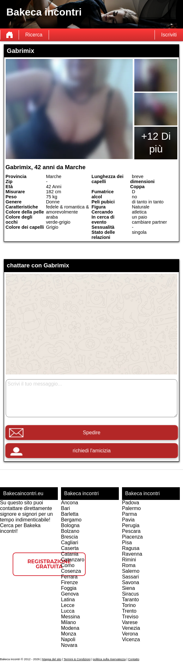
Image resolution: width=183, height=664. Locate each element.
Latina (68, 599)
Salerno (130, 571)
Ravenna (132, 554)
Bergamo (71, 519)
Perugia (130, 525)
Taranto (130, 599)
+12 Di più (156, 143)
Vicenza (131, 639)
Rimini (129, 559)
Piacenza (132, 537)
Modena (70, 628)
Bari (65, 508)
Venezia (131, 628)
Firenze (69, 582)
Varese (130, 622)
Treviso (130, 616)
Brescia (69, 537)
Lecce (68, 605)
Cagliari (69, 542)
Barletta (69, 514)
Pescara (131, 531)
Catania (69, 554)
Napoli (68, 639)
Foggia (68, 588)
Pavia (128, 519)
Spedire (91, 432)
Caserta (70, 548)
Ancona (69, 502)
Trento (129, 611)
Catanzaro (72, 559)
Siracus (130, 594)
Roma (129, 565)
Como (68, 565)
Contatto (133, 659)
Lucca (68, 611)
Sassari (130, 576)
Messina (70, 616)
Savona (130, 582)
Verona (130, 633)
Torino (129, 605)
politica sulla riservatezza (109, 659)
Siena (128, 588)
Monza (68, 633)
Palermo (131, 508)
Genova (70, 594)
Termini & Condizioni (77, 659)
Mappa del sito (51, 659)
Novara (69, 645)
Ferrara (69, 576)
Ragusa (130, 548)
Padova (130, 502)
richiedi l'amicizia (91, 450)
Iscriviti (169, 34)
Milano (68, 622)
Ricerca (33, 34)
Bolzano (70, 531)
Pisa (127, 542)
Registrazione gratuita (49, 564)
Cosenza (71, 571)
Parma (129, 514)
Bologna (70, 525)
